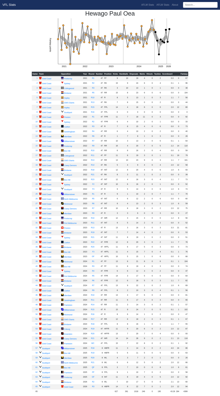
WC (92, 343)
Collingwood (69, 88)
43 (37, 281)
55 (37, 338)
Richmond (68, 204)
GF (93, 256)
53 (37, 329)
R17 (92, 319)
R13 (92, 102)
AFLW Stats (162, 5)
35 (37, 242)
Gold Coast (46, 79)
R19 (92, 232)
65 (37, 386)
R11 (92, 155)
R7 (93, 141)
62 (37, 372)
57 (37, 348)
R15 (92, 107)
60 (37, 362)
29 (37, 213)
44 (37, 285)
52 (37, 324)
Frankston (68, 305)
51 (37, 319)
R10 (92, 98)
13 (37, 136)
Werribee (68, 137)
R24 (92, 247)
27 (37, 203)
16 (37, 150)
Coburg (67, 329)
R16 (92, 112)
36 (37, 247)
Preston (67, 117)
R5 (93, 93)
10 (37, 122)
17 (37, 155)
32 (37, 228)
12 (37, 131)
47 (37, 300)
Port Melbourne (70, 223)
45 (37, 290)
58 (37, 353)
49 (37, 309)
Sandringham (69, 132)
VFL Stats (9, 4)
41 (37, 271)
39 (37, 261)
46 (37, 295)
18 (37, 160)
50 (37, 314)
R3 (93, 88)
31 (37, 223)
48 (37, 305)
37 (37, 252)
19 (37, 165)
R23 (92, 179)
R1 (93, 78)
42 (37, 276)
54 (37, 334)
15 (37, 146)
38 (37, 256)
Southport (68, 112)
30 (37, 218)
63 (37, 377)
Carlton (67, 127)
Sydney (67, 83)
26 (37, 199)
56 (37, 343)
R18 (92, 170)
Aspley (67, 98)
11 (37, 126)
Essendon (68, 334)
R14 (92, 165)
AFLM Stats (147, 5)
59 (37, 358)
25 (37, 194)
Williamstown (69, 141)
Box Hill (67, 151)
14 (37, 141)
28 (37, 208)
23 (37, 184)
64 (37, 382)
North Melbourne (71, 199)
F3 (93, 189)
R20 (92, 334)
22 (37, 179)
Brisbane (67, 93)
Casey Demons (70, 165)
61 (37, 367)
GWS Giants (69, 103)
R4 (93, 131)
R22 (92, 242)
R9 (93, 146)
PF (93, 372)
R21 (92, 175)
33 (37, 232)
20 (37, 170)
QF (93, 367)
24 (37, 189)
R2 (93, 83)
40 (37, 266)
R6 (93, 136)
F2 (93, 184)
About (175, 5)
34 (37, 237)
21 (37, 175)
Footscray (68, 79)
